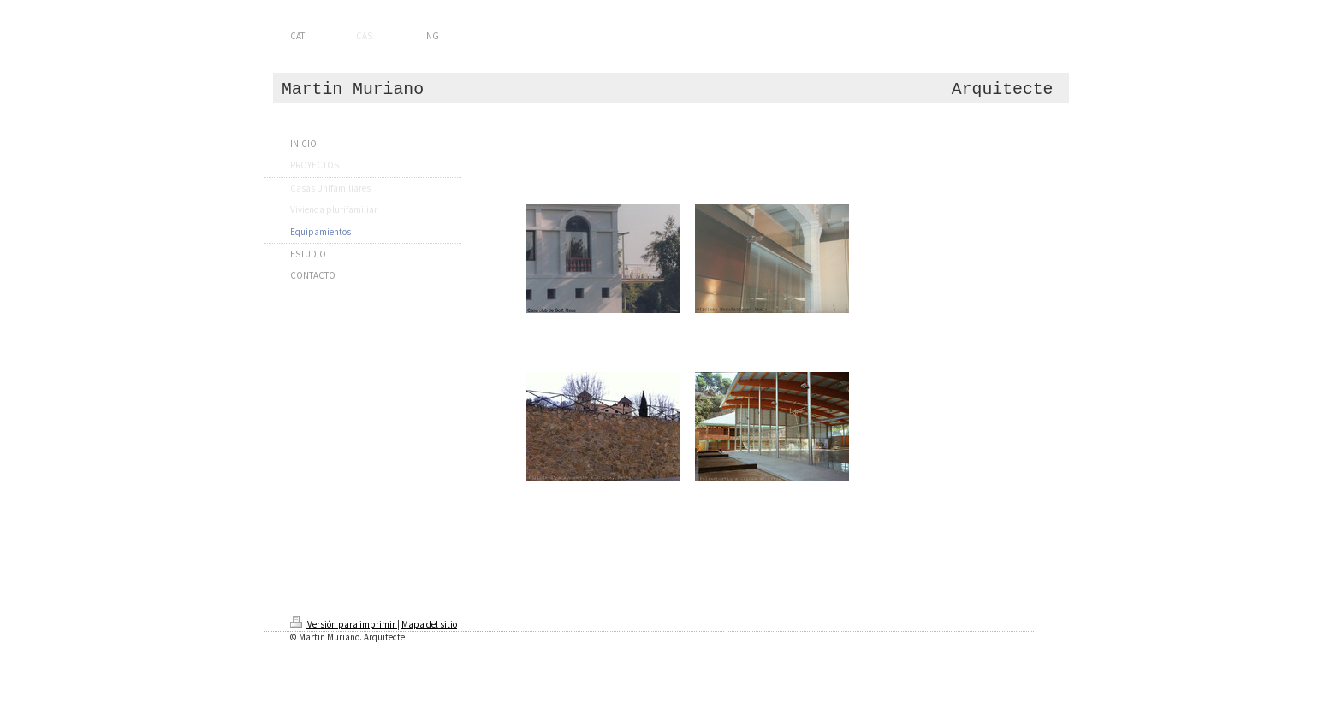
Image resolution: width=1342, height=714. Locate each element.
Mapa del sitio (429, 624)
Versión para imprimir (343, 624)
